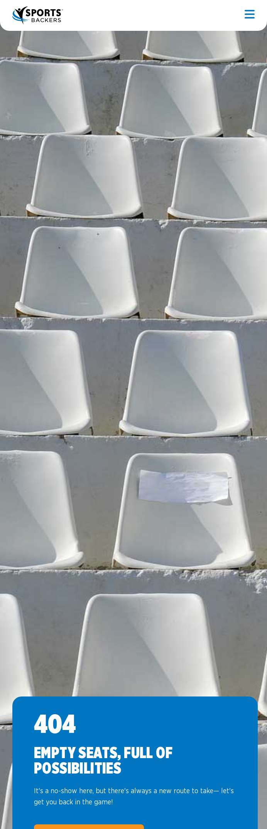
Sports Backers (38, 15)
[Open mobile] (250, 15)
